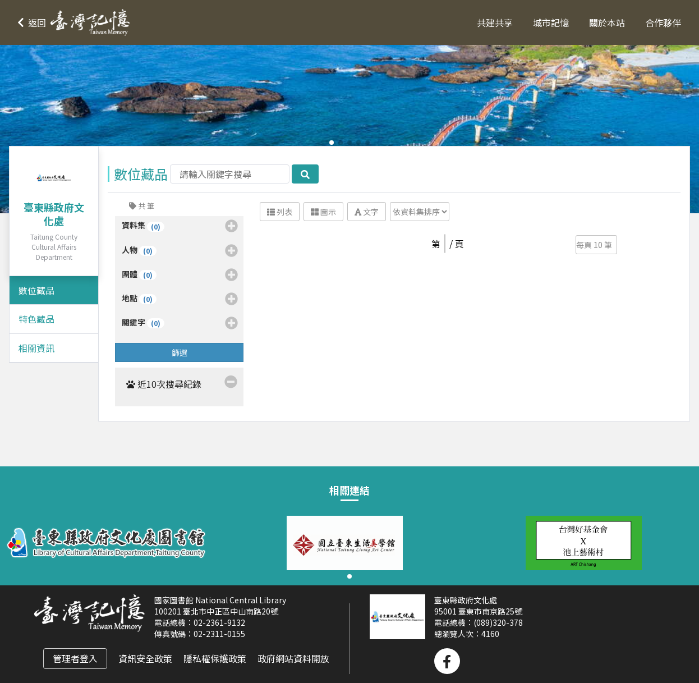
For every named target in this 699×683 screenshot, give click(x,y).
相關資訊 (36, 348)
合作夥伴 (663, 22)
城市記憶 (551, 22)
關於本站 (607, 22)
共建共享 (495, 22)
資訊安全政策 (145, 658)
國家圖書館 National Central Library (220, 600)
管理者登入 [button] (75, 658)
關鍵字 (180, 323)
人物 (180, 251)
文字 (367, 211)
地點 (180, 299)
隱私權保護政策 (214, 658)
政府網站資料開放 (293, 658)
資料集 (180, 226)
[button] (76, 22)
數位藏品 (36, 290)
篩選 (179, 352)
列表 (279, 211)
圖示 (323, 211)
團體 (180, 275)
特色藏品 (36, 319)
